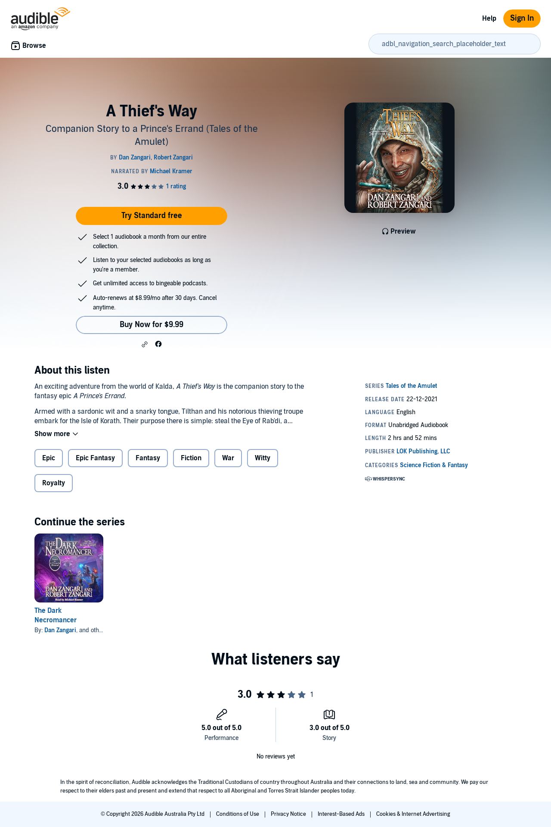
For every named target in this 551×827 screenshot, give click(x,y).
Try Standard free (151, 215)
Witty (262, 458)
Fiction (191, 458)
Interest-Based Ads (342, 814)
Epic (48, 458)
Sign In (522, 18)
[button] (144, 344)
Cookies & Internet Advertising (413, 814)
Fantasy (148, 458)
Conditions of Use (238, 814)
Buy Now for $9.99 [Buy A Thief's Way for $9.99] (151, 324)
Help (489, 18)
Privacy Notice (289, 814)
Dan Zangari (60, 630)
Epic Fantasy (95, 458)
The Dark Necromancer (55, 615)
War (228, 458)
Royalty (53, 483)
